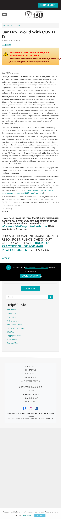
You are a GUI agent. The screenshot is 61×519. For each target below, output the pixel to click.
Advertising (11, 317)
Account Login (47, 5)
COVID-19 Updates (31, 276)
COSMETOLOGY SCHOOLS (30, 387)
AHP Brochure (13, 321)
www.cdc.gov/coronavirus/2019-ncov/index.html (22, 193)
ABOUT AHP (30, 366)
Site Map (10, 332)
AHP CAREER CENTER (30, 381)
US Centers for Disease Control (40, 190)
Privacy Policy (12, 339)
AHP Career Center (15, 324)
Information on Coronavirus (36, 268)
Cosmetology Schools (16, 328)
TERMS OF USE (30, 402)
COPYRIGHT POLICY (30, 394)
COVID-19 (6, 258)
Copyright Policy (14, 336)
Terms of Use (12, 343)
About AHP (11, 310)
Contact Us (11, 313)
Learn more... (27, 515)
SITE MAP (30, 391)
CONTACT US (30, 370)
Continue (40, 516)
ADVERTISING (30, 374)
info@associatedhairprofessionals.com (24, 226)
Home (6, 25)
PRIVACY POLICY (30, 398)
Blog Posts (15, 25)
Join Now (30, 289)
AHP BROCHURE (30, 377)
